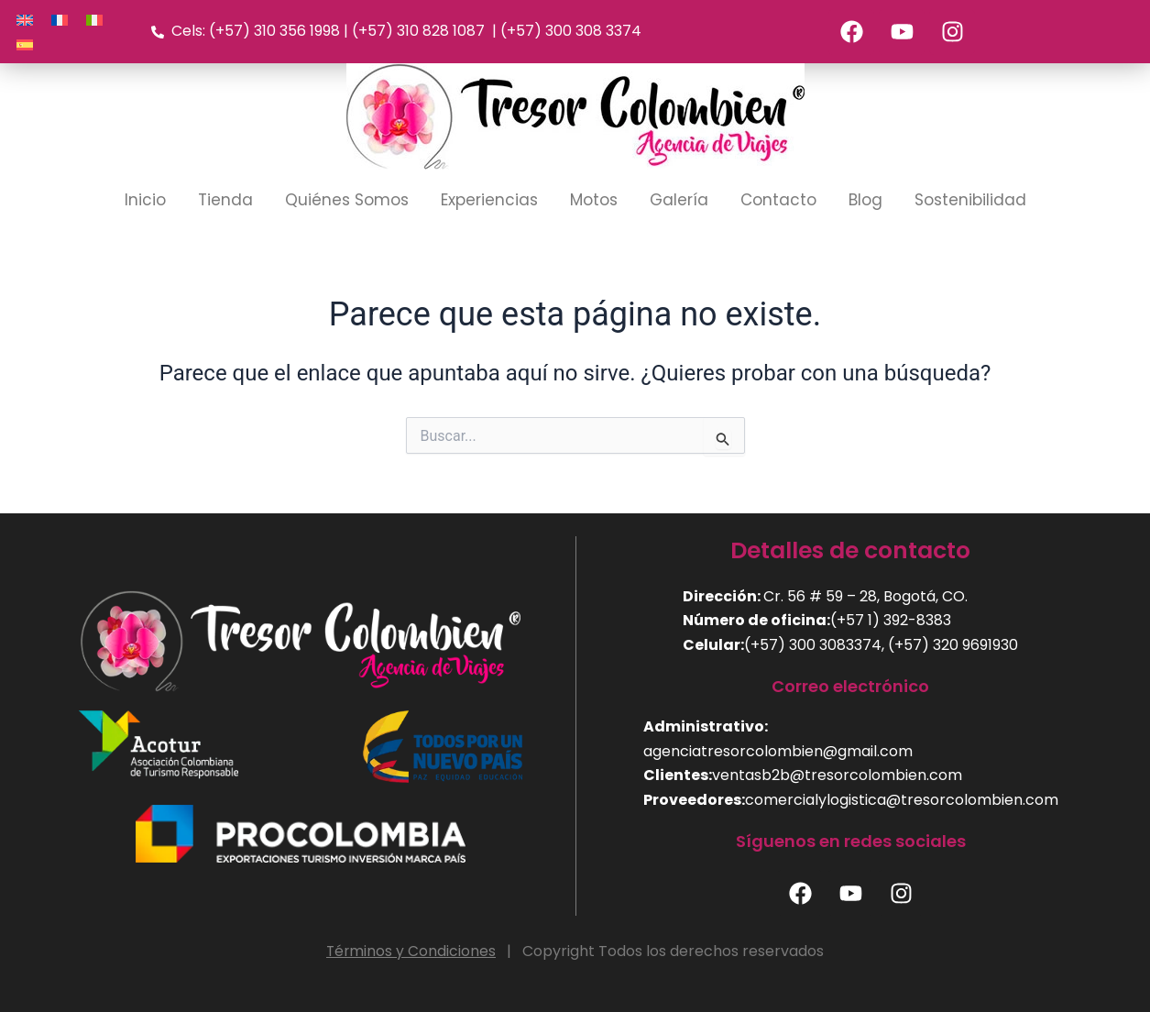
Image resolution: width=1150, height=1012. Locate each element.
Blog (865, 201)
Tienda (225, 201)
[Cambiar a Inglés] (24, 19)
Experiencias (489, 201)
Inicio (145, 201)
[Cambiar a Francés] (59, 19)
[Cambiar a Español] (24, 44)
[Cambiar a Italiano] (94, 19)
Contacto (778, 201)
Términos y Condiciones (411, 951)
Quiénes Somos (347, 201)
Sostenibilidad (970, 201)
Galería (679, 201)
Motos (594, 201)
